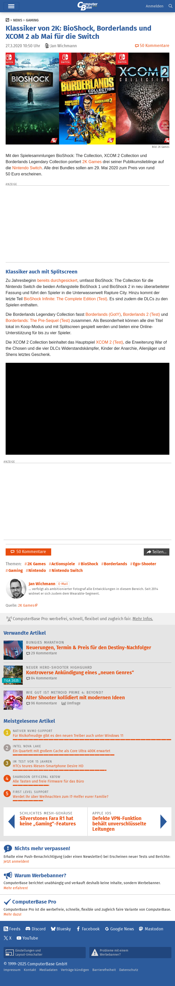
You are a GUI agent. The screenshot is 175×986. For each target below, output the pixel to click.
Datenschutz (128, 969)
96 (41, 703)
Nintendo (37, 570)
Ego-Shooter (144, 564)
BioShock (89, 564)
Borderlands (115, 564)
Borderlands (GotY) (103, 314)
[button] (170, 6)
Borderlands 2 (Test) (141, 314)
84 (41, 678)
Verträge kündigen (75, 969)
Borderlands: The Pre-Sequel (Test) (38, 320)
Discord (39, 929)
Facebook (91, 929)
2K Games (92, 162)
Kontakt (30, 969)
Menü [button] (11, 6)
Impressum (12, 969)
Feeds (14, 929)
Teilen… (159, 552)
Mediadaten (48, 969)
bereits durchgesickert (57, 280)
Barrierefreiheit (104, 969)
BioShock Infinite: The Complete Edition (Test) (65, 299)
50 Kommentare (28, 552)
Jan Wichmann (42, 584)
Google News (122, 929)
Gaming (32, 20)
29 (41, 653)
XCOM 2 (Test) (109, 342)
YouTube (30, 938)
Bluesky (64, 929)
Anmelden (154, 6)
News (17, 20)
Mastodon (154, 929)
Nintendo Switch (27, 168)
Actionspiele (63, 564)
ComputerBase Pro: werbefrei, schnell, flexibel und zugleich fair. (80, 619)
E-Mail (63, 583)
